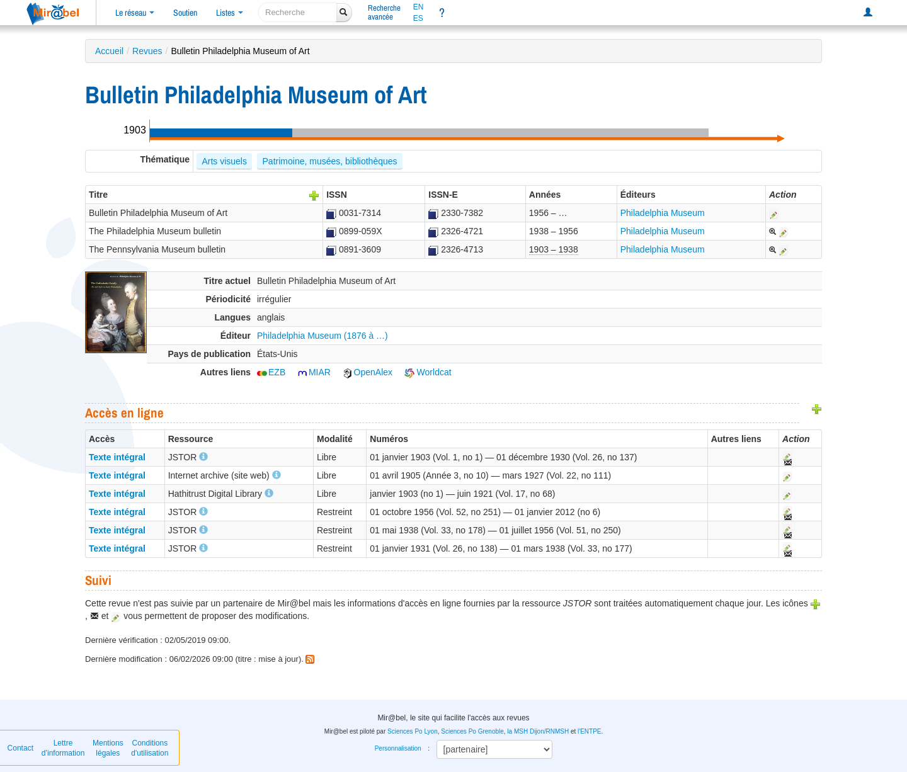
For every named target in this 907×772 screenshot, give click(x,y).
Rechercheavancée (384, 12)
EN (418, 7)
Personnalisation (398, 748)
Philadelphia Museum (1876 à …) (322, 336)
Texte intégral (117, 457)
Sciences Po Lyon (412, 731)
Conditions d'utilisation (149, 748)
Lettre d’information (63, 748)
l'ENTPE (589, 731)
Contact (20, 748)
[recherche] (297, 12)
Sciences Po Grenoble (472, 731)
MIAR (314, 372)
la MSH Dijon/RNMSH (538, 731)
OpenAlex (367, 372)
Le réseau (134, 12)
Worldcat (428, 372)
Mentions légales (108, 748)
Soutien (185, 12)
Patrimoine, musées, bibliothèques (330, 161)
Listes (229, 12)
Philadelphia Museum (662, 213)
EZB (271, 372)
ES (418, 18)
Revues (147, 51)
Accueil (109, 51)
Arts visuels (224, 161)
